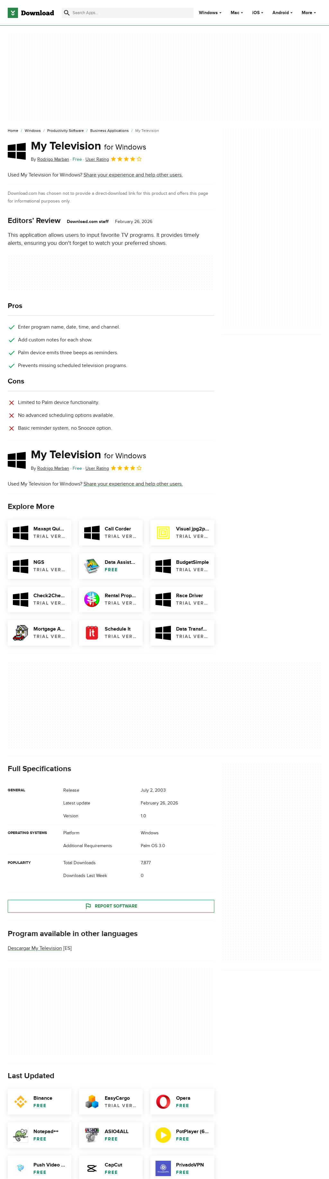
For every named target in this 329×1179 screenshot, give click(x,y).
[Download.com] (31, 13)
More (309, 12)
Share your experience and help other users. (133, 175)
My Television (88, 146)
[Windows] (33, 131)
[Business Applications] (109, 131)
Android (280, 13)
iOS (256, 13)
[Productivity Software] (65, 131)
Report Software (110, 906)
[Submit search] (67, 13)
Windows (208, 13)
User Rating (113, 159)
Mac (235, 13)
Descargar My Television (35, 948)
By (50, 159)
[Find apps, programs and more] (128, 13)
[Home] (13, 131)
